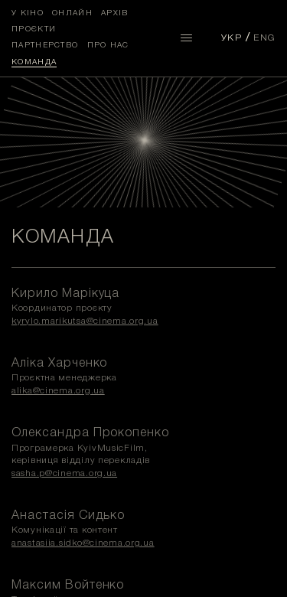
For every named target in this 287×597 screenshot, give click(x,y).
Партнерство (44, 45)
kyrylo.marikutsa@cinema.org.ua (84, 321)
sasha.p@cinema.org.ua (64, 473)
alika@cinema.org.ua (58, 391)
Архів (115, 13)
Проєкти (33, 29)
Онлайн (72, 13)
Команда (34, 62)
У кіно (27, 13)
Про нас (108, 45)
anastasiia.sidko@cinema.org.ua (83, 543)
